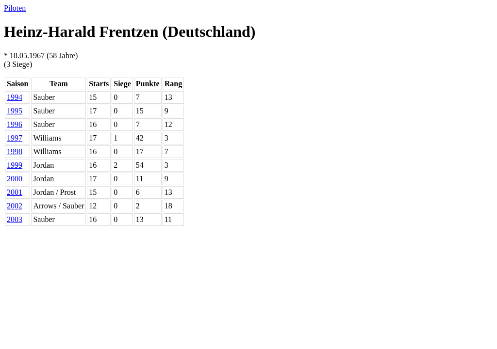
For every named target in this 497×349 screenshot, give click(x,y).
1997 (14, 138)
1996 (14, 124)
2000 (14, 178)
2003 (14, 219)
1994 (14, 97)
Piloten (15, 8)
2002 (14, 206)
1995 (14, 111)
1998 (14, 151)
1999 (14, 165)
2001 (14, 192)
